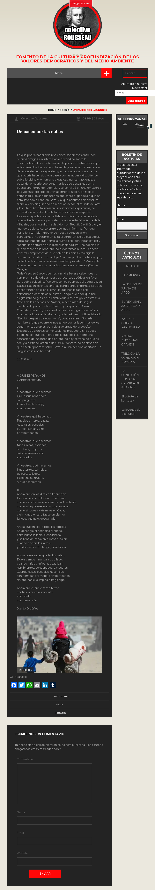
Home (52, 110)
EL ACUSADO (130, 266)
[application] (132, 136)
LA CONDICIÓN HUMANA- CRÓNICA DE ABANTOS (130, 379)
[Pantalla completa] (145, 124)
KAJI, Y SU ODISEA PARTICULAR (130, 323)
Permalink (61, 712)
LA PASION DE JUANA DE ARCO (131, 288)
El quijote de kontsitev (129, 398)
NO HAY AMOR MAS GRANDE (129, 340)
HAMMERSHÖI (132, 275)
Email (20, 816)
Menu (83, 73)
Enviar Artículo (17, 869)
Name (21, 804)
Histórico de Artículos (45, 869)
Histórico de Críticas (76, 869)
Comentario (22, 759)
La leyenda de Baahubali (130, 412)
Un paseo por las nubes (90, 110)
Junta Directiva (76, 878)
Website (22, 828)
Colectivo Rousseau (34, 118)
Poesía (64, 110)
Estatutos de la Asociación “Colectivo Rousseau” (34, 878)
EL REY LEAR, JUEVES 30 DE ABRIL (131, 306)
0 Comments (59, 696)
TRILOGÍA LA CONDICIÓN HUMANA (130, 358)
